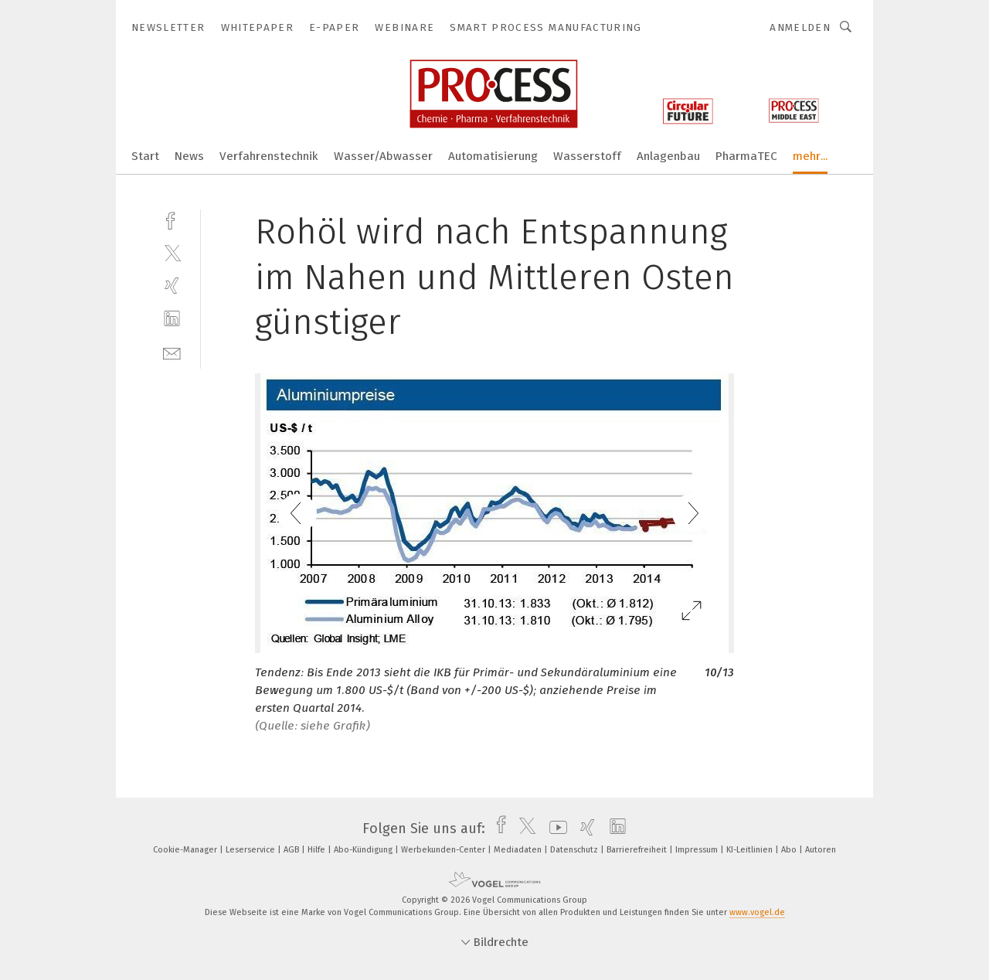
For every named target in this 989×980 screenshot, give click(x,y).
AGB (292, 850)
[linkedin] (172, 318)
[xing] (172, 285)
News (189, 156)
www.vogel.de (757, 912)
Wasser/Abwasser (383, 156)
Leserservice (251, 850)
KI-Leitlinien (750, 850)
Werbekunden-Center (444, 850)
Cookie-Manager (186, 850)
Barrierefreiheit (638, 850)
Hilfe (318, 850)
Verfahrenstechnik (268, 156)
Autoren (820, 850)
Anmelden (800, 27)
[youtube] (554, 828)
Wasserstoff (587, 156)
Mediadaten (519, 850)
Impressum (697, 850)
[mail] (172, 352)
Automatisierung (493, 156)
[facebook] (172, 219)
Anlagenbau (668, 156)
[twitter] (172, 252)
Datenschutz (575, 850)
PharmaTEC (746, 156)
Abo (790, 850)
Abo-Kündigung (364, 850)
